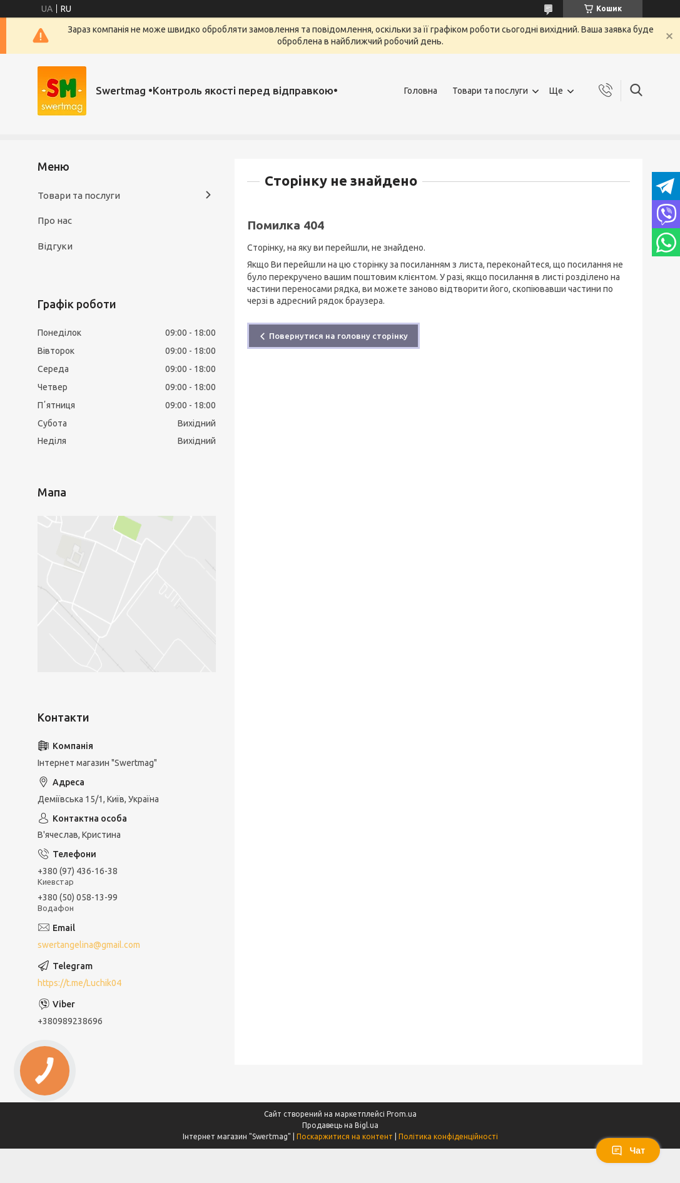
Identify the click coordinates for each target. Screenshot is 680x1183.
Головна (420, 91)
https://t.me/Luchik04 (79, 983)
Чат (628, 1150)
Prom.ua (402, 1114)
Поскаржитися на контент (345, 1136)
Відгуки (55, 246)
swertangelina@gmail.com (89, 945)
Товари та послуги (490, 91)
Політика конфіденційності (448, 1136)
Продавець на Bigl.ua (340, 1125)
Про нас (55, 220)
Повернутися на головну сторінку (338, 335)
